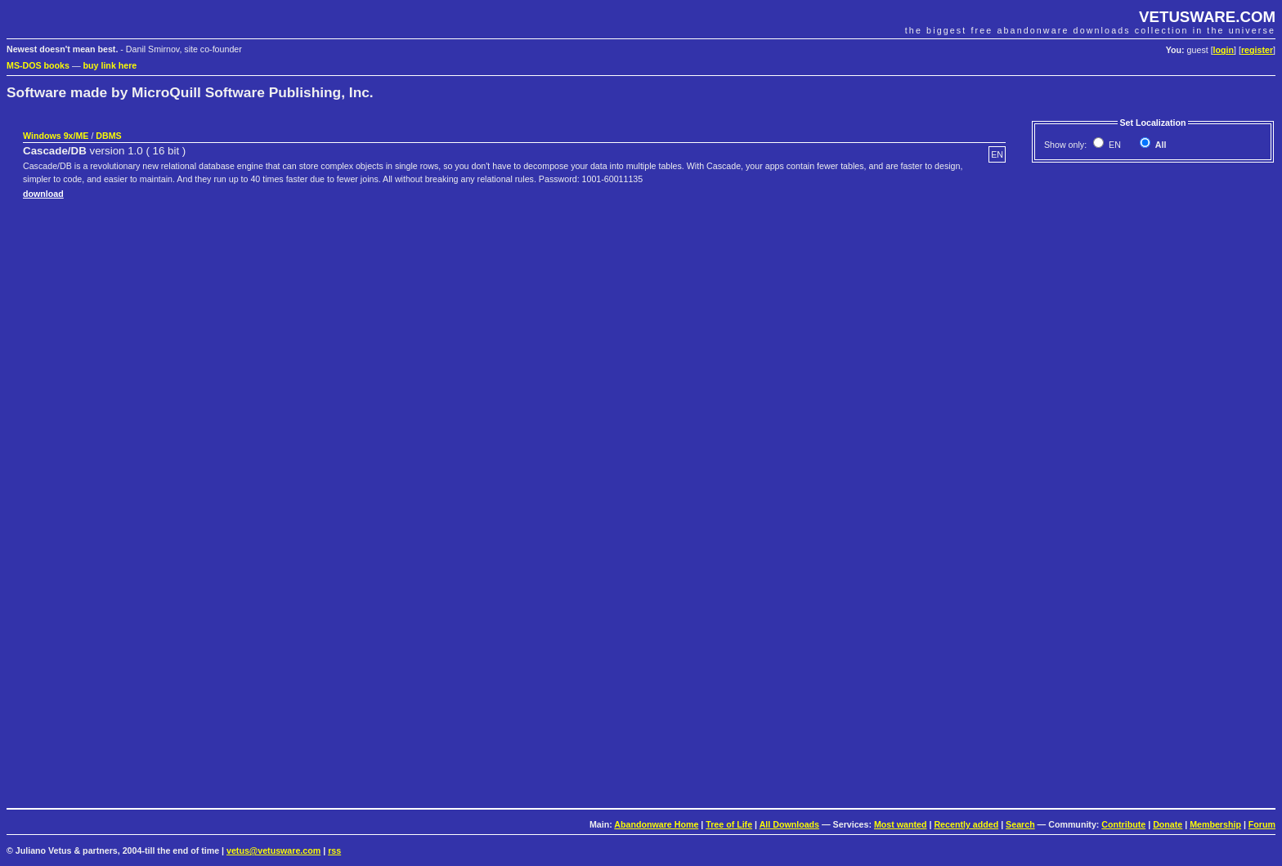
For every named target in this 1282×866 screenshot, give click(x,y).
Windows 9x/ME (55, 136)
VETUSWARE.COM (1207, 16)
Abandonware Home (656, 824)
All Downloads (789, 824)
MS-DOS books (38, 65)
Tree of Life (729, 824)
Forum (1261, 824)
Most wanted (900, 824)
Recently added (966, 824)
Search (1020, 824)
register (1257, 50)
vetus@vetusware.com (273, 850)
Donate (1167, 824)
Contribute (1123, 824)
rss (334, 850)
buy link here (110, 65)
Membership (1215, 824)
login (1223, 50)
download (43, 194)
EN (1113, 145)
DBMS (108, 136)
